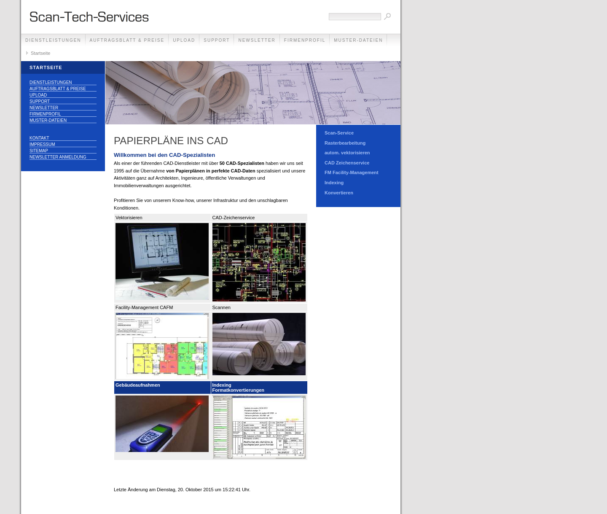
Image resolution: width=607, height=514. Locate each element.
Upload (184, 40)
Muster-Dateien (358, 40)
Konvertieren (339, 192)
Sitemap (39, 150)
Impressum (42, 144)
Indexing (334, 182)
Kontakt (39, 138)
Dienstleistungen (53, 40)
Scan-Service (339, 132)
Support (217, 40)
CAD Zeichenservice (347, 162)
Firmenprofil (304, 40)
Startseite (40, 53)
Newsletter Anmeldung (58, 157)
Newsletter (256, 40)
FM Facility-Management (352, 172)
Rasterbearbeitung (345, 142)
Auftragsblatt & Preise (127, 40)
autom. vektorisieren (347, 152)
